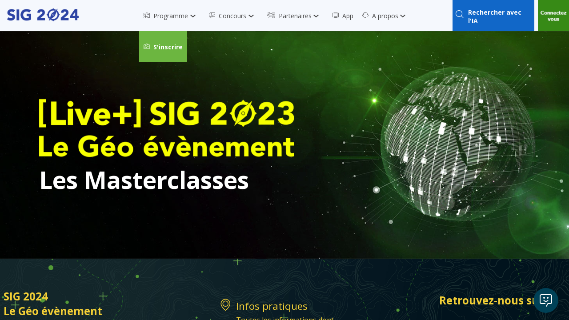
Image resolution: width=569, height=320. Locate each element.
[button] (163, 46)
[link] (171, 15)
